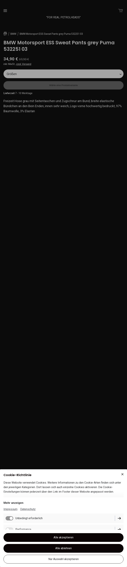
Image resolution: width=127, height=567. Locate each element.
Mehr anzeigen (13, 503)
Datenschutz (28, 509)
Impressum (10, 509)
